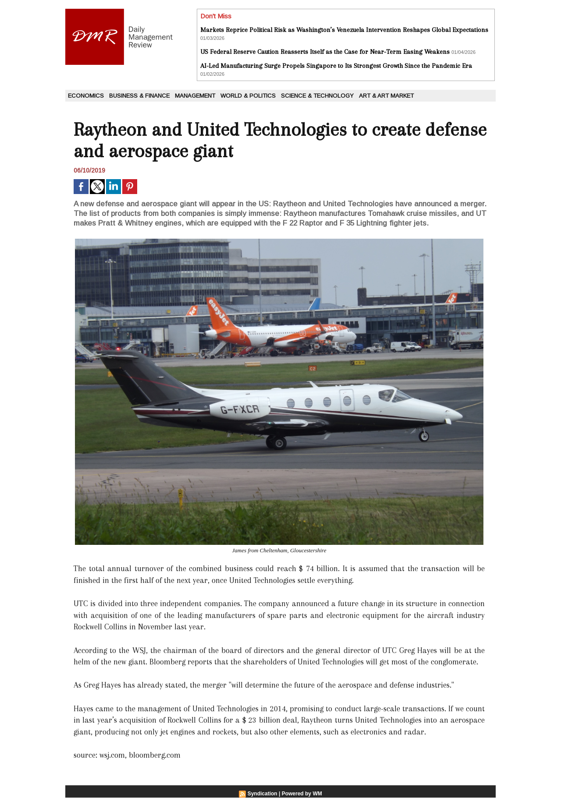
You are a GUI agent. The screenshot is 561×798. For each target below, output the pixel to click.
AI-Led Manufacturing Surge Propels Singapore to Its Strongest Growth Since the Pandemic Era (336, 66)
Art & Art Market (386, 95)
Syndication (262, 794)
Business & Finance (139, 95)
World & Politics (248, 95)
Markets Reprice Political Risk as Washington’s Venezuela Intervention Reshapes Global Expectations (344, 30)
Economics (86, 95)
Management (195, 95)
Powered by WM (302, 794)
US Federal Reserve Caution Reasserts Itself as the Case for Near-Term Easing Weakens (325, 52)
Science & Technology (317, 95)
